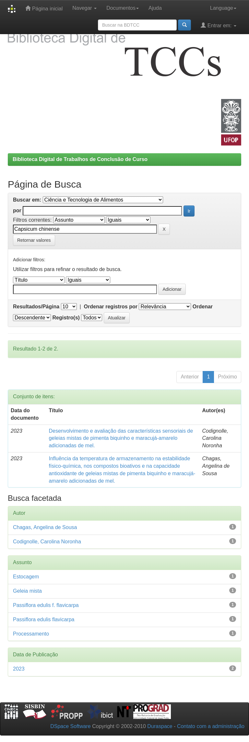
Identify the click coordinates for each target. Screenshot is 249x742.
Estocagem (26, 576)
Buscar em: (27, 200)
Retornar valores (34, 240)
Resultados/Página (36, 306)
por (17, 210)
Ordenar (203, 306)
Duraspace (159, 726)
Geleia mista (27, 591)
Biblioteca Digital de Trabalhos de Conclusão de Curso (80, 159)
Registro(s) (65, 317)
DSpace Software (70, 726)
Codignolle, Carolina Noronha (47, 541)
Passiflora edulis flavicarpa (43, 619)
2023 (19, 669)
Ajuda (155, 8)
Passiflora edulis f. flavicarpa (46, 605)
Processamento (31, 634)
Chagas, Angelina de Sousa (45, 527)
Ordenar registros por (110, 306)
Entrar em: (218, 25)
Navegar (84, 8)
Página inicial (44, 8)
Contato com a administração (210, 726)
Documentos (122, 8)
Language (223, 8)
